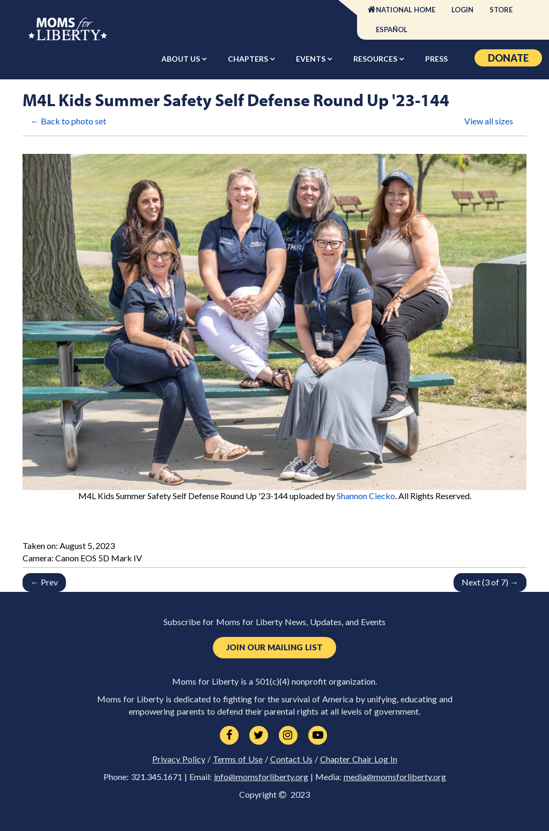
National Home (405, 9)
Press (436, 58)
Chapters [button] (249, 58)
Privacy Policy (178, 759)
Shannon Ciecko (366, 496)
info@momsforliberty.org (261, 777)
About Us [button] (181, 58)
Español (391, 29)
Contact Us (291, 759)
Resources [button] (376, 58)
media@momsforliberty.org (395, 777)
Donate (508, 58)
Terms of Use (238, 759)
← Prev (44, 582)
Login (462, 9)
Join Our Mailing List (274, 647)
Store (501, 9)
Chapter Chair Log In (358, 759)
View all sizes (488, 121)
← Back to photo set (68, 121)
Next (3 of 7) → (490, 582)
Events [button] (311, 58)
